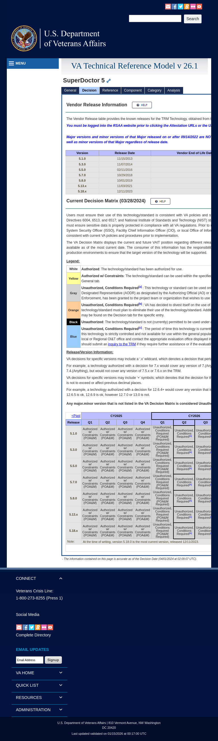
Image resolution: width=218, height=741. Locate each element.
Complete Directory (33, 635)
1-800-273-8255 (30, 598)
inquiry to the (122, 344)
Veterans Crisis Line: (34, 591)
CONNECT (26, 578)
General (70, 90)
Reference (110, 90)
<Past (76, 416)
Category (155, 90)
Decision (89, 90)
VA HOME (25, 673)
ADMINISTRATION (33, 709)
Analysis (173, 90)
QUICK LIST (27, 685)
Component (133, 90)
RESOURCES (29, 697)
